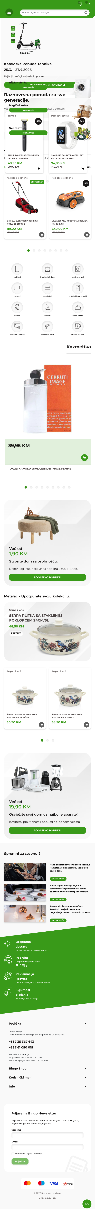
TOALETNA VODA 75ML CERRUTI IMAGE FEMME (39, 468)
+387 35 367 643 (21, 1042)
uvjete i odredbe (34, 1153)
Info (47, 1086)
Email (15, 1141)
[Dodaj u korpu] (84, 457)
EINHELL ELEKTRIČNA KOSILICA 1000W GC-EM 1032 (22, 222)
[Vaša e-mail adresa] (47, 1147)
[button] (88, 4)
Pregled (16, 633)
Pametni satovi (60, 115)
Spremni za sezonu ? (22, 854)
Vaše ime (16, 1130)
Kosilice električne (17, 177)
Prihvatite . (29, 1153)
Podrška (47, 1023)
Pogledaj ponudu (47, 577)
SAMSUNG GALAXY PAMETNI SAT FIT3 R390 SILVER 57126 (67, 156)
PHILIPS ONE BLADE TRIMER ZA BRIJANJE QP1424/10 (23, 156)
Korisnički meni (47, 1077)
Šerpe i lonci (14, 671)
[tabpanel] (47, 213)
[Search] (55, 12)
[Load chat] (87, 1204)
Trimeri (12, 115)
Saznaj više (58, 879)
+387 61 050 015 (21, 1047)
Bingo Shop (47, 1068)
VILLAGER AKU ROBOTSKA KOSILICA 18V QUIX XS (69, 222)
